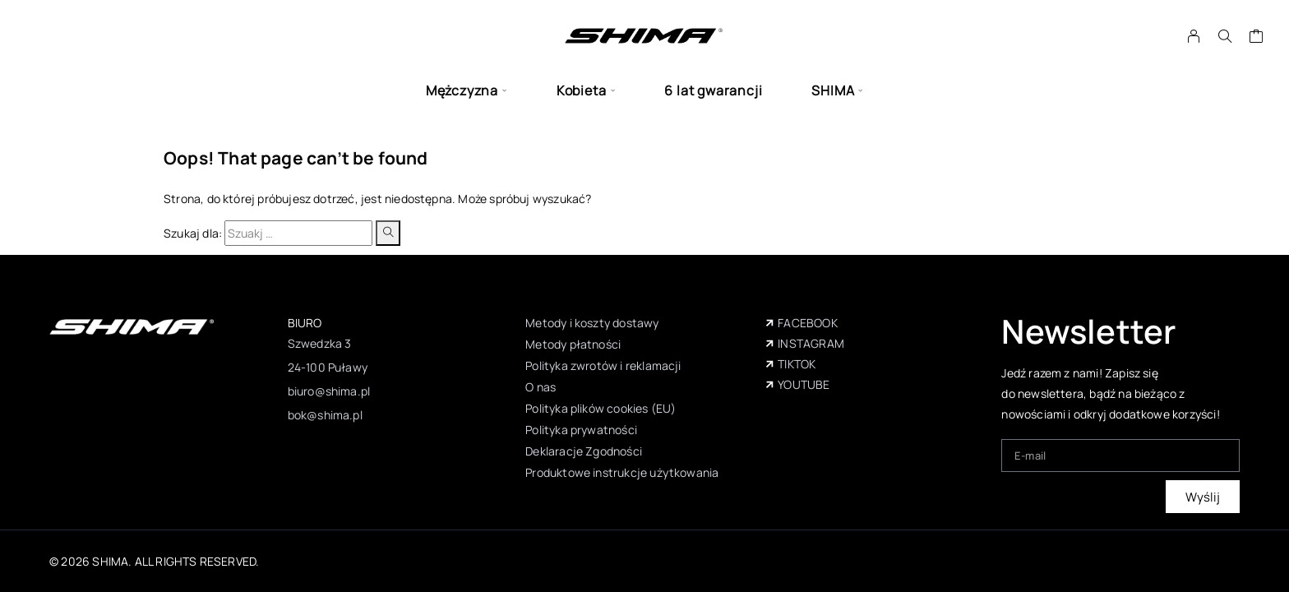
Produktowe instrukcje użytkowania (621, 472)
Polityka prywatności (581, 429)
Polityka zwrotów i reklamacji (603, 365)
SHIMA (832, 91)
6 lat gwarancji (713, 91)
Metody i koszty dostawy (591, 323)
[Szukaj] (1224, 36)
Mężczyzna (462, 91)
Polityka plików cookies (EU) (600, 408)
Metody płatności (573, 344)
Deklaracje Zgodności (583, 451)
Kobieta (582, 91)
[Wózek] (1256, 38)
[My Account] (1194, 36)
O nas (540, 387)
